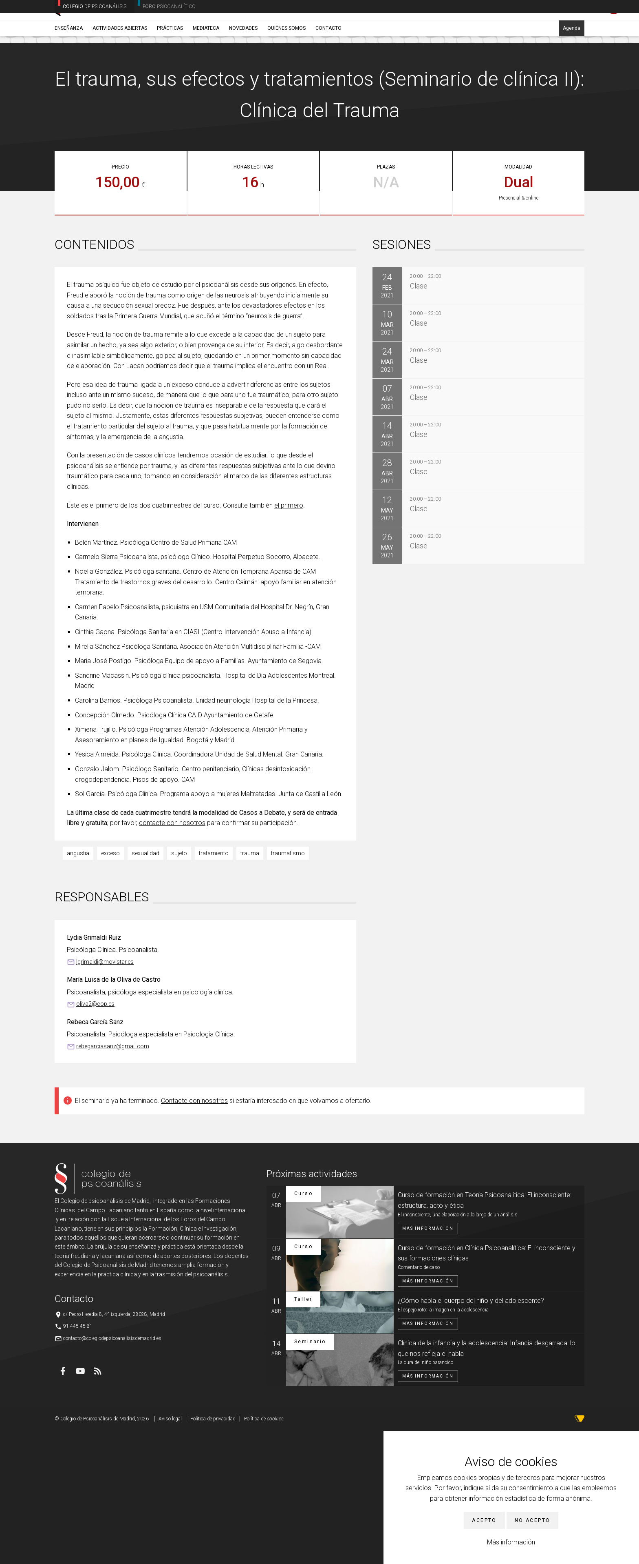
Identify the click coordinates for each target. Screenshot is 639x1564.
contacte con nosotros (172, 956)
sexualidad (145, 986)
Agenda (571, 64)
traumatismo (288, 986)
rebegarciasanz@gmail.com (112, 1179)
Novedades (243, 64)
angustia (78, 986)
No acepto (533, 1520)
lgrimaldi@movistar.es (105, 1094)
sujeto (179, 986)
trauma (249, 986)
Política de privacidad (213, 1552)
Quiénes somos (286, 64)
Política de (264, 1552)
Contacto (328, 64)
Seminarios (108, 84)
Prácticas (170, 64)
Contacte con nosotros (194, 1234)
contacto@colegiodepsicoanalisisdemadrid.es (112, 1471)
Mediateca (206, 64)
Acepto (484, 1520)
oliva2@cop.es (95, 1137)
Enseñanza (69, 64)
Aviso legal (170, 1552)
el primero (288, 638)
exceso (110, 986)
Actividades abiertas (120, 64)
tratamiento (214, 986)
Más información (511, 1542)
